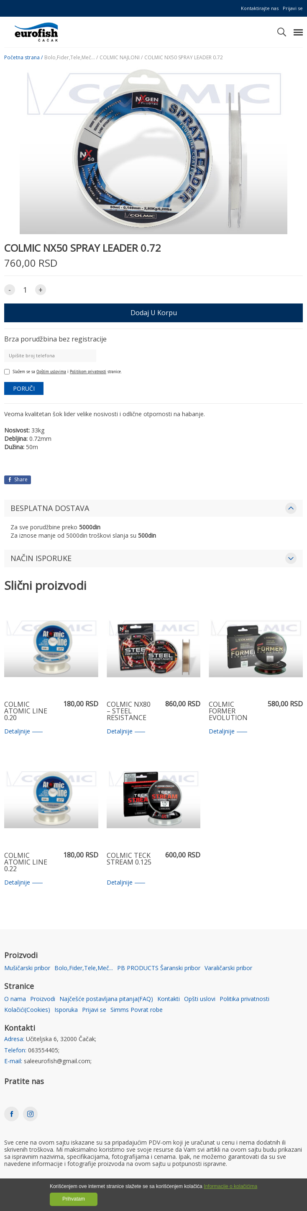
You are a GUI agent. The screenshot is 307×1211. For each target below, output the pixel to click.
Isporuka (66, 1010)
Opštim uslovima (51, 371)
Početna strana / (23, 58)
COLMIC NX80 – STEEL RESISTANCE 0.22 (129, 711)
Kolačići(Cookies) (27, 1010)
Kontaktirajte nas (260, 8)
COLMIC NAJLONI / (121, 58)
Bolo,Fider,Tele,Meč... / (71, 58)
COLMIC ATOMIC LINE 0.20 (25, 711)
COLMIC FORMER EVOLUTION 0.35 (228, 711)
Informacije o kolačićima (230, 1186)
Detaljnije (23, 731)
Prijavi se (293, 8)
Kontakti (168, 999)
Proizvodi (42, 999)
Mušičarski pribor (27, 968)
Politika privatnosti (244, 999)
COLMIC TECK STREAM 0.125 (129, 859)
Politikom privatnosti (88, 371)
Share (18, 479)
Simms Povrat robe (136, 1010)
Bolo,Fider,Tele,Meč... (83, 968)
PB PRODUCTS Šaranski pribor (158, 968)
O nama (15, 999)
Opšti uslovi (199, 999)
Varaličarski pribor (228, 968)
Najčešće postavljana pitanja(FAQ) (106, 999)
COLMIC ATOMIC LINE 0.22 (25, 862)
